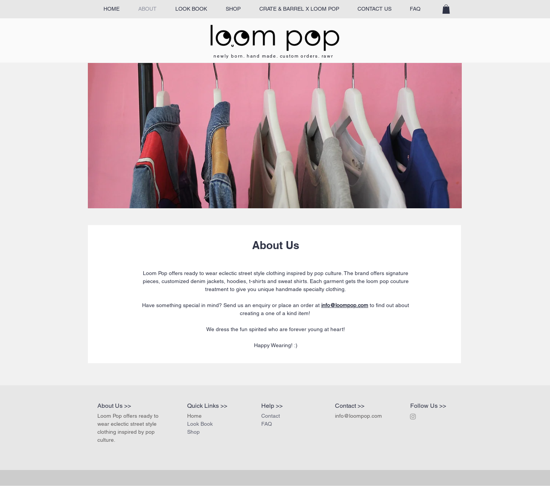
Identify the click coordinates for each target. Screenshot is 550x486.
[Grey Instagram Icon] (413, 416)
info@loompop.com (344, 305)
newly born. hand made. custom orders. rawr (273, 56)
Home (194, 416)
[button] (446, 9)
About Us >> (114, 405)
